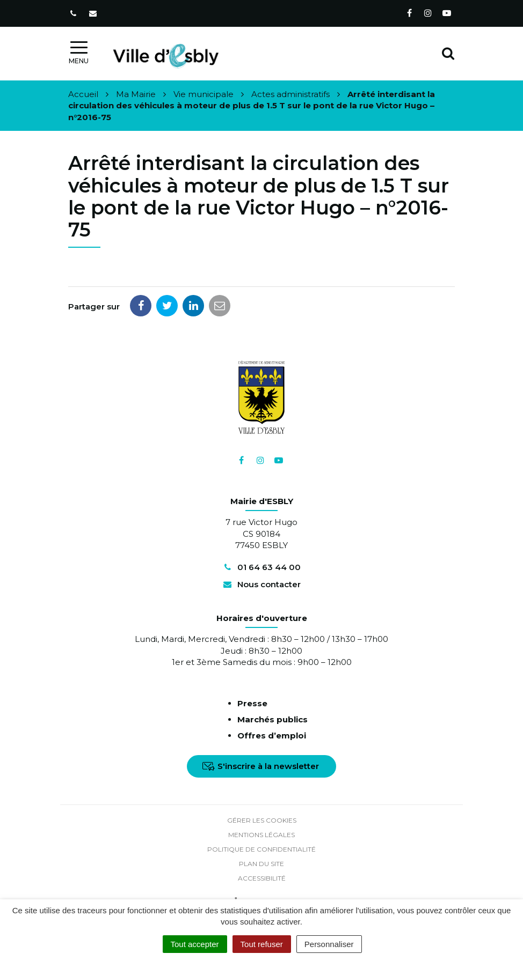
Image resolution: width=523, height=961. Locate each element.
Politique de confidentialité (261, 849)
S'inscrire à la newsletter (260, 766)
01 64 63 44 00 (261, 567)
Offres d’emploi (271, 735)
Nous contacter (261, 584)
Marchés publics (272, 719)
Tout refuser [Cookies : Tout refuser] (262, 944)
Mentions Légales (261, 835)
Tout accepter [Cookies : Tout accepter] (195, 944)
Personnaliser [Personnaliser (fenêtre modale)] (329, 944)
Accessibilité (262, 878)
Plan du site (261, 864)
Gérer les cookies (261, 820)
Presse (252, 703)
